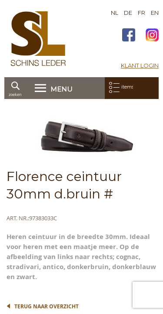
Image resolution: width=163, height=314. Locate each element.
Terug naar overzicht (46, 306)
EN (155, 12)
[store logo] (38, 38)
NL (114, 12)
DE (128, 12)
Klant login (140, 65)
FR (141, 12)
